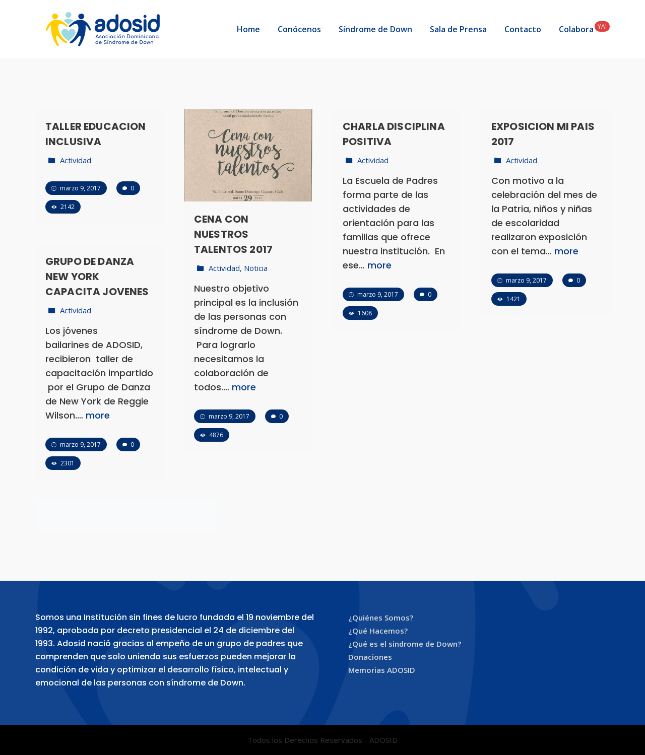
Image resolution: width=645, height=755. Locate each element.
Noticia (256, 268)
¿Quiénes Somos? (380, 617)
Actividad (75, 160)
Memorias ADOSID (381, 670)
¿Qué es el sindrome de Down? (404, 644)
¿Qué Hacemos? (378, 631)
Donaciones (370, 657)
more (244, 387)
